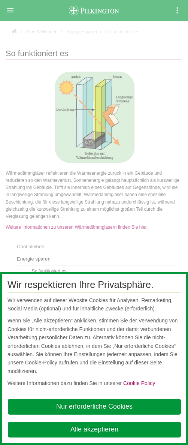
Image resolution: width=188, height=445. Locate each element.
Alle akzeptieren (94, 429)
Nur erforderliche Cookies (94, 406)
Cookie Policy (139, 383)
